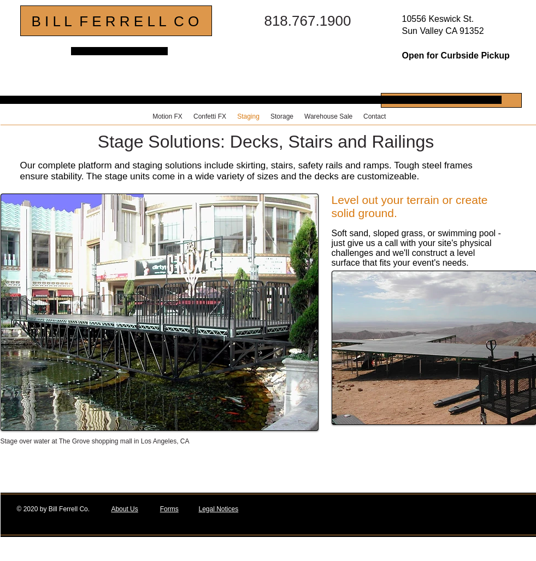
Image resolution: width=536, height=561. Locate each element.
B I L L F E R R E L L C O (115, 21)
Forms (169, 509)
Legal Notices (218, 509)
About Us (124, 509)
